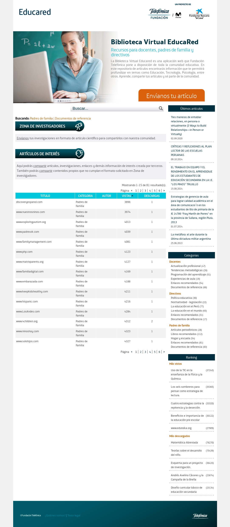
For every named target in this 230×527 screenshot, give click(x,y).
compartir (40, 165)
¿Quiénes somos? (55, 515)
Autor (106, 196)
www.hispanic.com (27, 301)
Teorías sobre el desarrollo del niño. (186, 452)
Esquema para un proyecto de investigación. (187, 465)
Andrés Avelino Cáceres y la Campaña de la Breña (187, 477)
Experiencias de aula (183, 278)
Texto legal (73, 515)
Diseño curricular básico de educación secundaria (186, 489)
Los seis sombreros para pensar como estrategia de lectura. (187, 391)
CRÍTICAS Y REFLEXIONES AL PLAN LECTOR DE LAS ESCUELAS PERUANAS (191, 150)
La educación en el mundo (186, 310)
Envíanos (23, 137)
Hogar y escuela (180, 338)
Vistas (126, 196)
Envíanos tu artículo (171, 95)
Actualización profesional (186, 266)
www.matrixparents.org (30, 261)
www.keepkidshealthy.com (32, 291)
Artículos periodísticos (184, 330)
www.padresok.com (27, 231)
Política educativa (181, 298)
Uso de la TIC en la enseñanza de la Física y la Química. (186, 374)
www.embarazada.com (29, 281)
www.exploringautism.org (31, 222)
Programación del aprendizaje (188, 274)
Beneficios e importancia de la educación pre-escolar (187, 417)
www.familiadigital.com (30, 271)
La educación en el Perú (185, 306)
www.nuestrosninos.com (30, 212)
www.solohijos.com (27, 341)
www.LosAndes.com (28, 311)
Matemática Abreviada (184, 442)
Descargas (152, 196)
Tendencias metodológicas (187, 270)
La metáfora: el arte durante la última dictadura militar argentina (191, 236)
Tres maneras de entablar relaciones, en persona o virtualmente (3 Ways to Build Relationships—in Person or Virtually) (188, 125)
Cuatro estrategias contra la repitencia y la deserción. (187, 405)
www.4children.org (27, 321)
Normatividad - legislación (186, 302)
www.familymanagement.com (34, 241)
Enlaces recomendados (184, 283)
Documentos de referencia (186, 287)
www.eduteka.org (181, 428)
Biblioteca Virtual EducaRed (155, 41)
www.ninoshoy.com (27, 331)
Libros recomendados (183, 334)
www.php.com (24, 251)
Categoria (85, 196)
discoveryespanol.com (29, 202)
